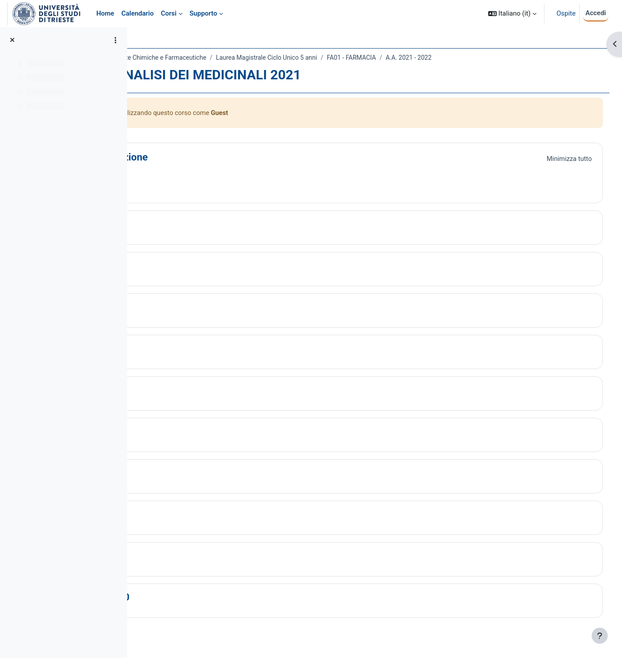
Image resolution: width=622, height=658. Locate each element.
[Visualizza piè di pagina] (600, 636)
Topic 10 (189, 598)
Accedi (595, 13)
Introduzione (198, 157)
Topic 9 (186, 556)
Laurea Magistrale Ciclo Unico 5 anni (345, 57)
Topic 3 (186, 307)
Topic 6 (186, 432)
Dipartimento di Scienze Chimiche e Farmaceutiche (215, 57)
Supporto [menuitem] (203, 13)
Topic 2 (186, 266)
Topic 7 (186, 473)
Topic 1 (186, 224)
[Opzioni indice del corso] (115, 40)
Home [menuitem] (105, 13)
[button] (512, 13)
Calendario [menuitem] (137, 13)
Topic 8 (186, 515)
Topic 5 (186, 390)
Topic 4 (186, 349)
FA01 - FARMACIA (430, 57)
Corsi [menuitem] (169, 13)
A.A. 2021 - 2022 (488, 57)
